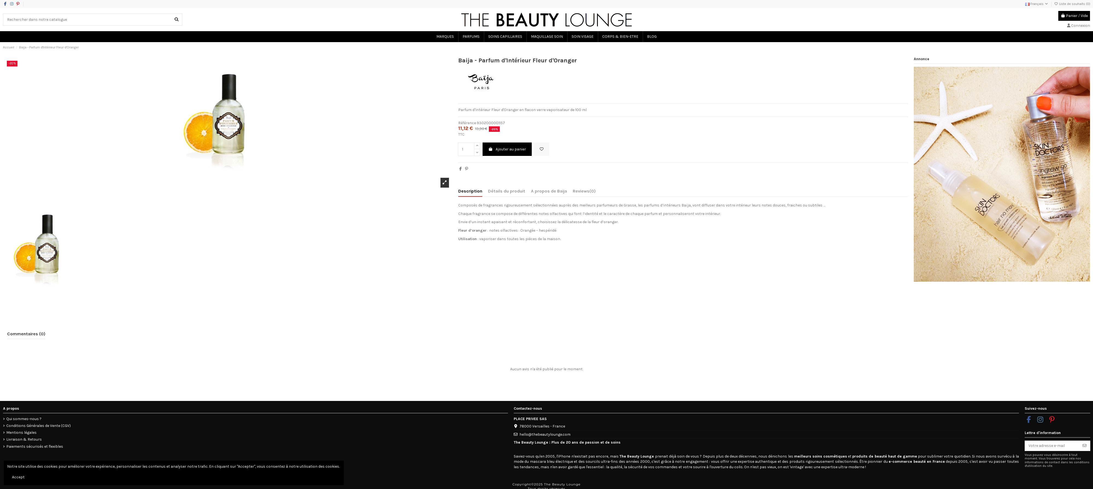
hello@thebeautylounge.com (545, 434)
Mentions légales (21, 432)
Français (1036, 4)
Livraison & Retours (24, 439)
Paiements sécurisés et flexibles (34, 446)
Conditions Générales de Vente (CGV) (38, 425)
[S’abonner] (1084, 446)
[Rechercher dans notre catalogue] (176, 19)
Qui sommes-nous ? (24, 419)
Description (470, 191)
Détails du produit (506, 191)
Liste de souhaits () (1072, 4)
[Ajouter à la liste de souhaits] (541, 149)
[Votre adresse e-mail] (1052, 446)
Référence (467, 123)
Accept (18, 477)
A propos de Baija (549, 191)
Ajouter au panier (507, 149)
